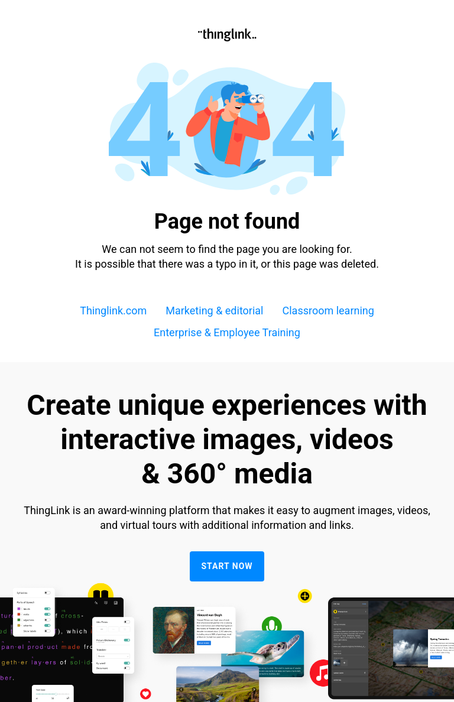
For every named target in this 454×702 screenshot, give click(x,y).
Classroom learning (328, 310)
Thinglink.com (113, 310)
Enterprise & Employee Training (227, 332)
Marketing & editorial (214, 310)
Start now (226, 566)
